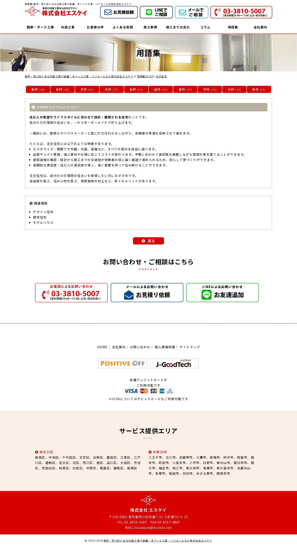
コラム (205, 27)
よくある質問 (123, 27)
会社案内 (260, 27)
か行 (59, 89)
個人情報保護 (165, 347)
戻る (151, 241)
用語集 (233, 27)
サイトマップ (189, 347)
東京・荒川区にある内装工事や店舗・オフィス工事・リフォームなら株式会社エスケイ (158, 540)
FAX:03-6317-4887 (165, 522)
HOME (102, 347)
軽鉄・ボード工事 (40, 27)
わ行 (255, 89)
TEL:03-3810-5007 (132, 522)
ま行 (182, 89)
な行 (133, 89)
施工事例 (150, 27)
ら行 (231, 89)
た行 (108, 89)
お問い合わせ (140, 347)
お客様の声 (95, 27)
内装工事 (68, 27)
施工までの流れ (178, 27)
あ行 (34, 89)
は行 (157, 89)
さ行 (83, 89)
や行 (206, 89)
